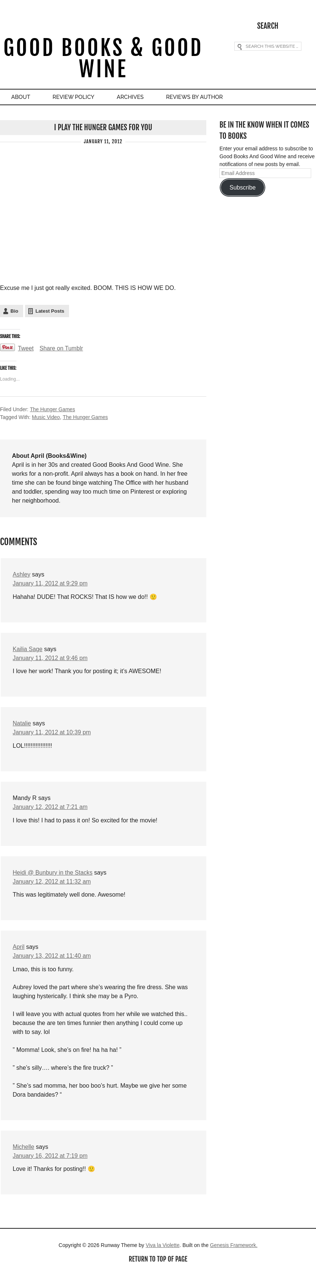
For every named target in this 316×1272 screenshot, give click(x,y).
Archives (135, 97)
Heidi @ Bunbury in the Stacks (53, 872)
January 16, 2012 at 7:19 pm (51, 1156)
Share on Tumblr (62, 348)
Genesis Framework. (234, 1246)
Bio (14, 311)
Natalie (22, 723)
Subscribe (242, 187)
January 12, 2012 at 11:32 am (52, 881)
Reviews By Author (202, 97)
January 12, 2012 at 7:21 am (51, 807)
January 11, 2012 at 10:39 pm (52, 732)
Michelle (24, 1147)
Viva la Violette (162, 1246)
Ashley (22, 574)
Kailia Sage (28, 649)
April (19, 947)
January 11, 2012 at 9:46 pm (51, 657)
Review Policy (76, 97)
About (21, 97)
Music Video (46, 417)
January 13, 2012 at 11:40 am (52, 956)
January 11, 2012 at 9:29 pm (51, 583)
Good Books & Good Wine (103, 58)
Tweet (26, 348)
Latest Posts (49, 311)
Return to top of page (158, 1260)
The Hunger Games (53, 409)
